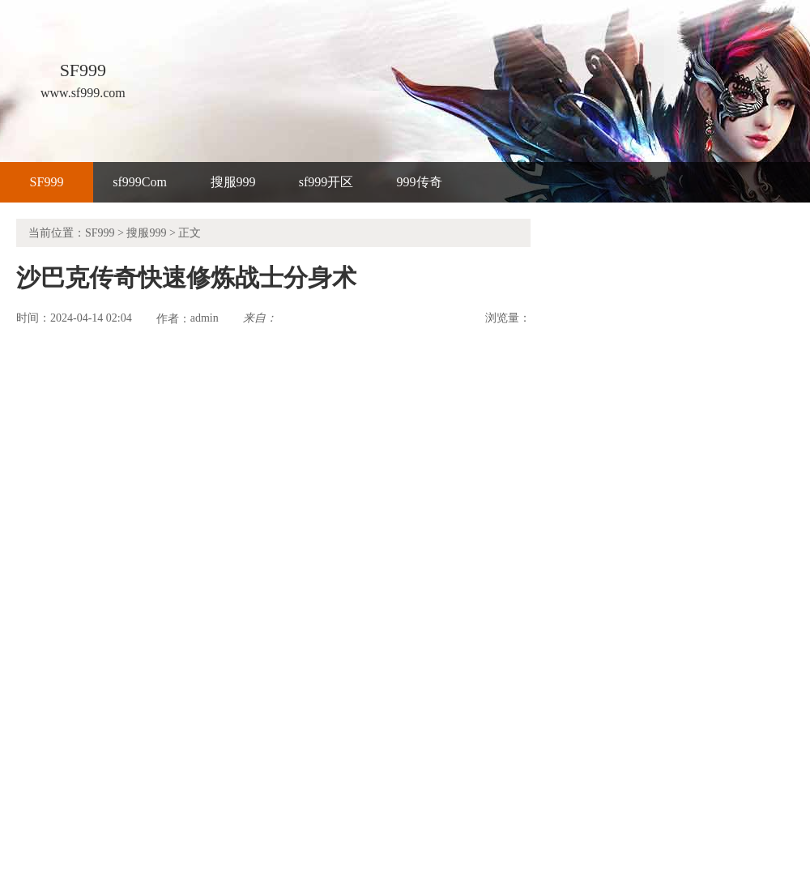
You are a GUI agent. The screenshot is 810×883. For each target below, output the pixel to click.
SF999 (47, 182)
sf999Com (140, 182)
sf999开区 (326, 182)
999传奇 (419, 182)
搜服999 (233, 182)
